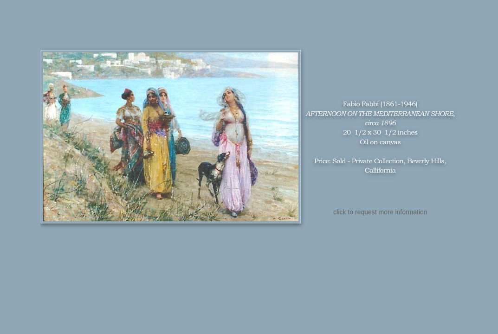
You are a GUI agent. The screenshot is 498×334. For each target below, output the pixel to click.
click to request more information (380, 212)
